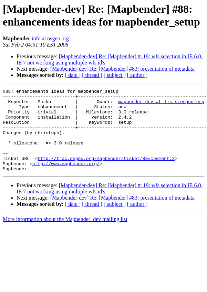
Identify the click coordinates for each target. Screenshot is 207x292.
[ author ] (137, 75)
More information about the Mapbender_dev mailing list (65, 236)
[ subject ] (115, 75)
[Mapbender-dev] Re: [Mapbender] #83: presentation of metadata (122, 69)
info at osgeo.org (50, 38)
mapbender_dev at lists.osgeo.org (161, 104)
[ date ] (73, 75)
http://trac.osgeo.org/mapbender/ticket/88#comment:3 (106, 173)
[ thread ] (92, 75)
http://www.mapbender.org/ (66, 179)
